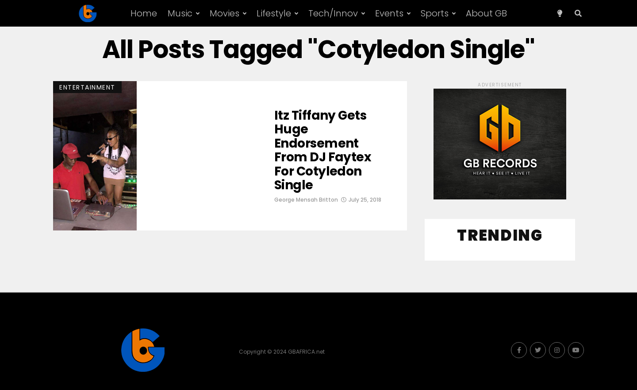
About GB (486, 13)
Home (143, 13)
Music (180, 13)
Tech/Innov (333, 13)
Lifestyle (274, 13)
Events (389, 13)
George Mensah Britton (306, 199)
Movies (224, 13)
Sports (435, 13)
